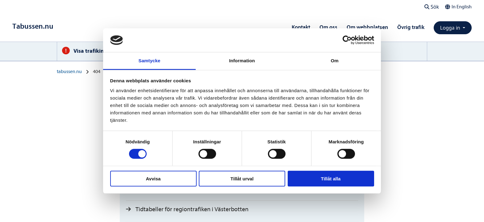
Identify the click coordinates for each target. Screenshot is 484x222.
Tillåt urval (242, 178)
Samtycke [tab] (150, 60)
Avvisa (153, 178)
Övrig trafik (410, 27)
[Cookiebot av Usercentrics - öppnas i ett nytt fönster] (347, 40)
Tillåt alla (331, 178)
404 (96, 71)
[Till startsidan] (32, 26)
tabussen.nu (69, 71)
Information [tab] (242, 60)
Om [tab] (334, 60)
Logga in (450, 27)
